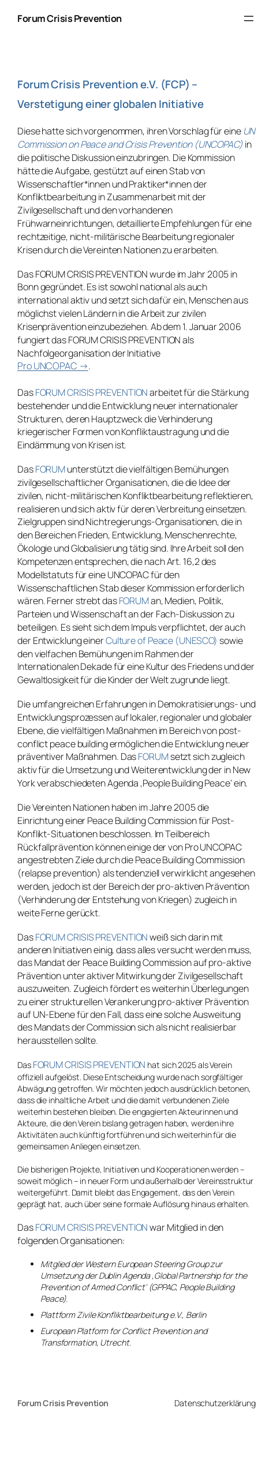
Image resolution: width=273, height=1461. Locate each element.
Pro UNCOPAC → (52, 365)
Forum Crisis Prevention (69, 18)
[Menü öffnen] (249, 18)
